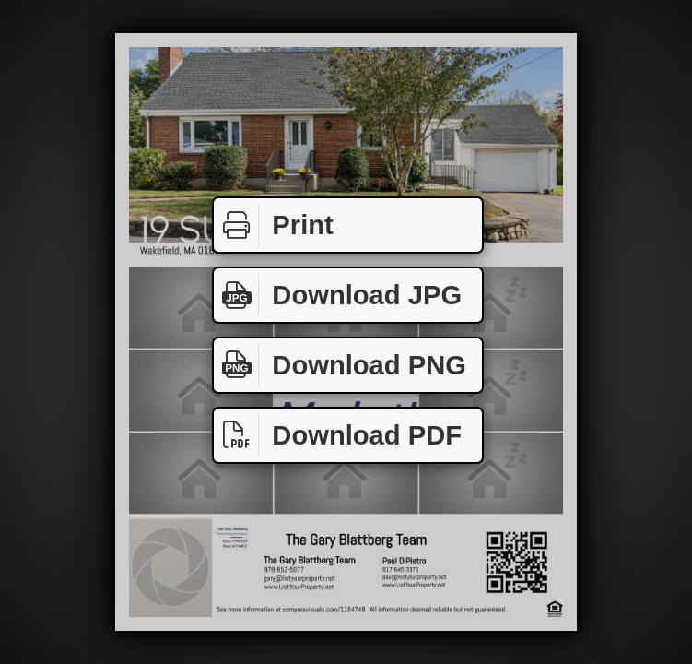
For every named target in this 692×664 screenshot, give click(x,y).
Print (274, 225)
